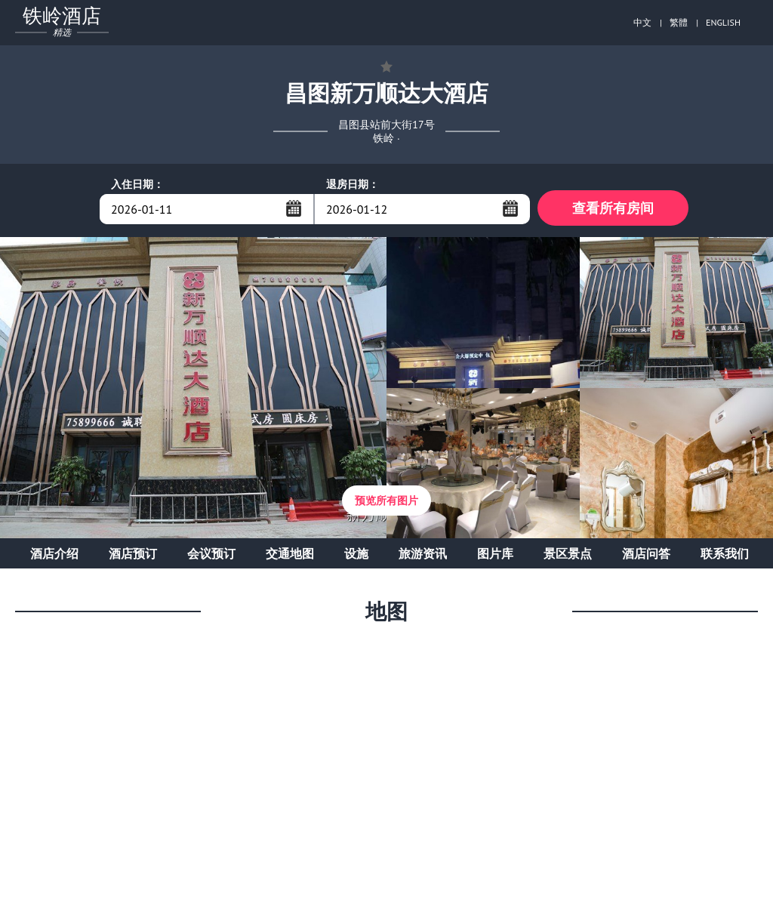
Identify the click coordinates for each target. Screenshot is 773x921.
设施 (356, 555)
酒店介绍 (54, 555)
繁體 (679, 22)
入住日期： (137, 184)
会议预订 (211, 555)
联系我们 (725, 555)
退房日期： (352, 184)
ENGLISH (723, 22)
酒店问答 (646, 555)
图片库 (495, 555)
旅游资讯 (423, 555)
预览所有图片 (386, 503)
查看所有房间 (613, 208)
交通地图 (290, 555)
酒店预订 (133, 555)
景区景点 (568, 555)
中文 (642, 22)
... (293, 208)
